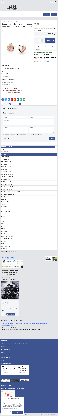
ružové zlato (5, 154)
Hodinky (29, 196)
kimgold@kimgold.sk (6, 363)
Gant (29, 219)
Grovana (29, 231)
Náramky (29, 169)
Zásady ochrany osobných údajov (9, 408)
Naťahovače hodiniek (8, 194)
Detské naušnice (29, 147)
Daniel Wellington (7, 236)
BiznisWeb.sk (53, 415)
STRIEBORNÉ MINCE (7, 246)
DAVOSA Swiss (29, 211)
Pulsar (3, 241)
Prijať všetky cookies (17, 413)
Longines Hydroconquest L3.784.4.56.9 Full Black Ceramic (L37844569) (9, 273)
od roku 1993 (14, 9)
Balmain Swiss (29, 201)
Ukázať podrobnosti (6, 411)
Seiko (3, 221)
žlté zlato (29, 149)
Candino (4, 206)
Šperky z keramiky (29, 187)
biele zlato (29, 152)
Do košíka (50, 40)
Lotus (3, 226)
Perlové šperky (29, 182)
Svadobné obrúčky (29, 174)
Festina (29, 224)
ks (4, 314)
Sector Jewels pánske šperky (11, 191)
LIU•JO (29, 234)
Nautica (3, 229)
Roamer (29, 216)
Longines (29, 199)
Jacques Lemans (29, 239)
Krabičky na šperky (7, 189)
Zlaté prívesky (29, 172)
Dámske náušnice (29, 162)
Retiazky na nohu (6, 166)
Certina (29, 204)
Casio (3, 214)
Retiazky (29, 164)
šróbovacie (5, 157)
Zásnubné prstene (29, 177)
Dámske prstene (29, 179)
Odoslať (52, 138)
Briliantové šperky (29, 184)
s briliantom (5, 159)
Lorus (29, 244)
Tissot (29, 209)
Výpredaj (29, 249)
